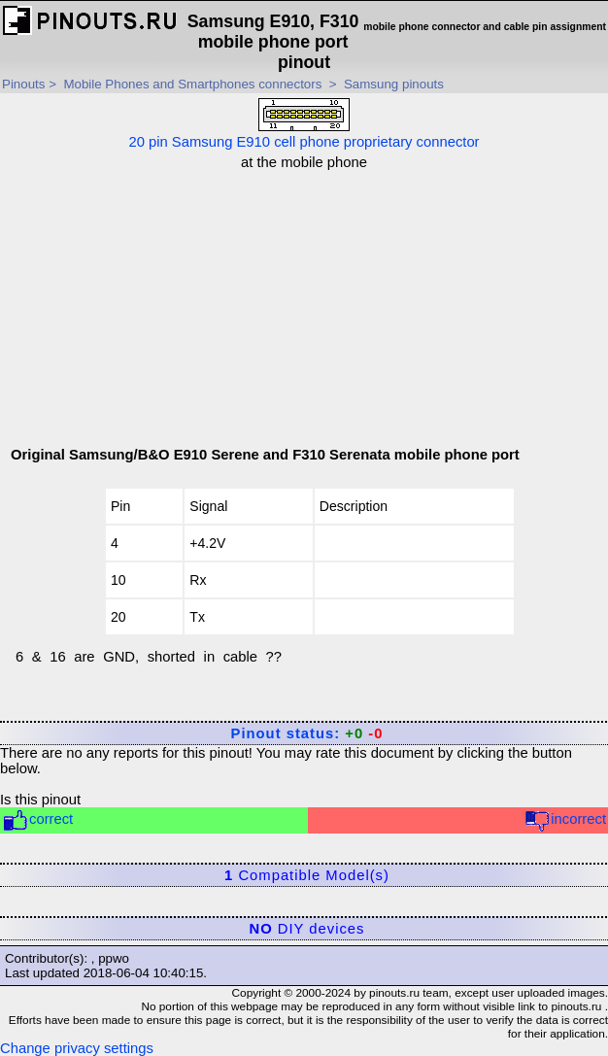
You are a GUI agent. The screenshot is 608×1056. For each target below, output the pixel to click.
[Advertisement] (310, 306)
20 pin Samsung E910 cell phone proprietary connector (303, 124)
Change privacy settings (76, 1048)
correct (37, 820)
